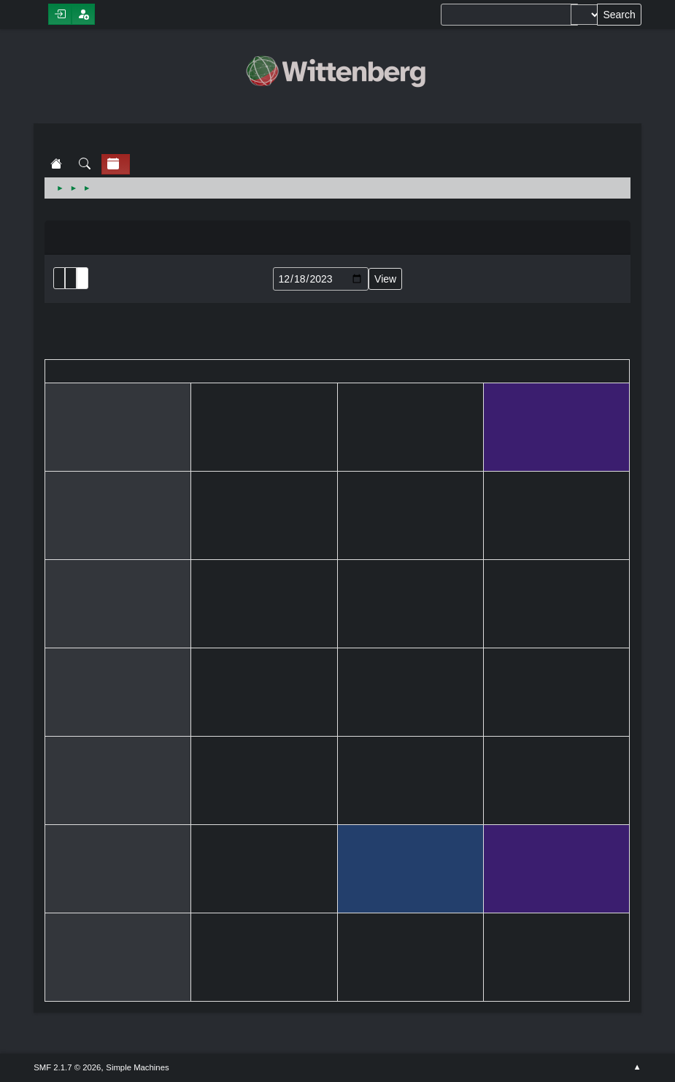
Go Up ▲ (637, 1067)
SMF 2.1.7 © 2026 (67, 1067)
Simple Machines (137, 1067)
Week (82, 278)
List (59, 278)
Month (71, 278)
